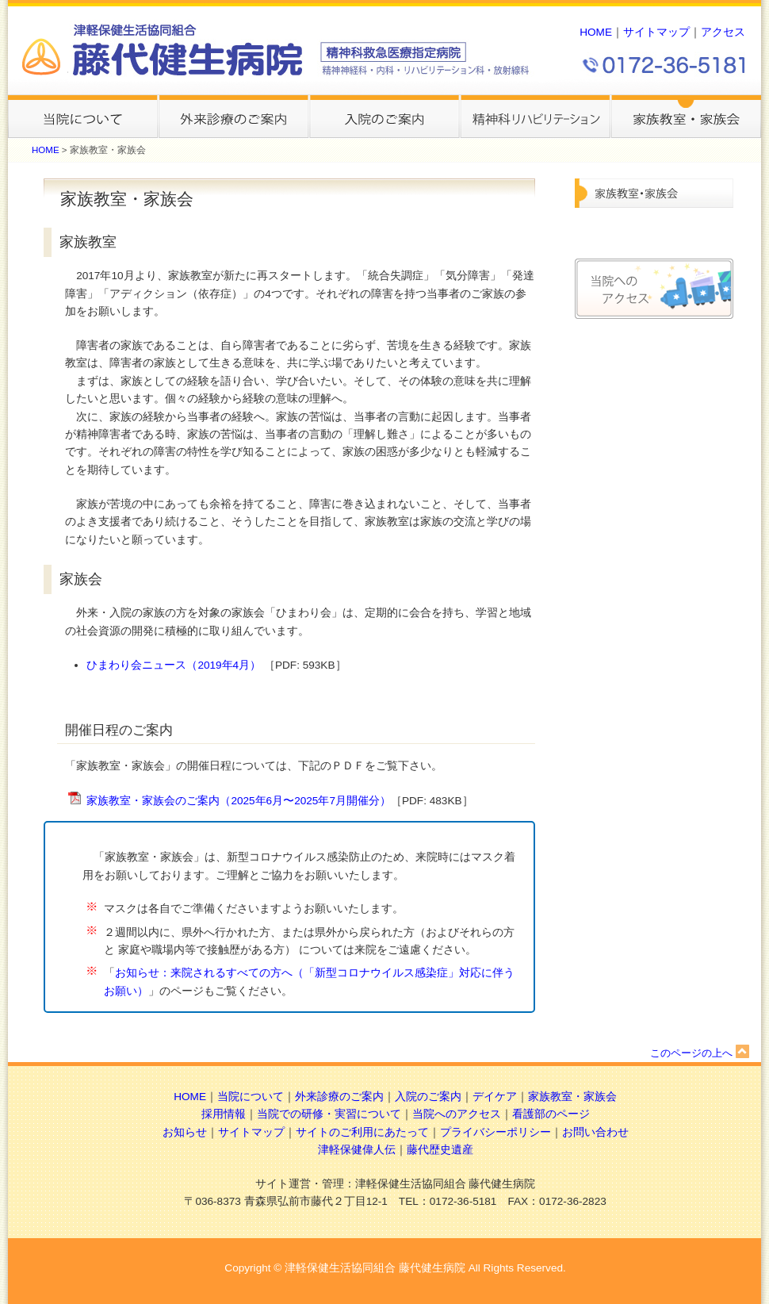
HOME (596, 32)
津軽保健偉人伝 (357, 1150)
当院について (250, 1097)
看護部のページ (551, 1114)
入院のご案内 (428, 1097)
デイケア (494, 1097)
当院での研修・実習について (329, 1114)
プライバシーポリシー (495, 1132)
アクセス (723, 32)
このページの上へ (699, 1053)
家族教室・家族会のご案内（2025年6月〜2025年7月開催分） (238, 801)
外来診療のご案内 (339, 1097)
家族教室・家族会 (572, 1097)
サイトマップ (656, 32)
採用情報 (223, 1114)
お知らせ (185, 1132)
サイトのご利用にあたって (362, 1132)
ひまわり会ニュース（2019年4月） (175, 665)
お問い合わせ (595, 1132)
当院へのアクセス (456, 1114)
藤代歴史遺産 (440, 1150)
